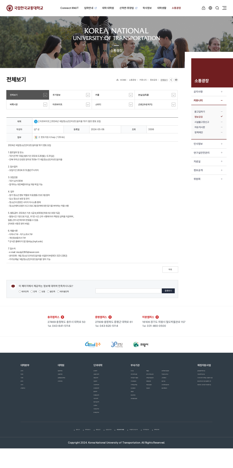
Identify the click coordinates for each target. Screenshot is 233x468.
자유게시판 (208, 127)
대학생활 (161, 8)
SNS (171, 80)
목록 (170, 269)
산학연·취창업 (128, 8)
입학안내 (90, 8)
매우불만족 (63, 291)
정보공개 (208, 170)
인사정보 (208, 143)
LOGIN (202, 8)
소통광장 (176, 8)
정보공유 (208, 116)
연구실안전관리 (208, 152)
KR (209, 8)
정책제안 (208, 132)
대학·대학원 (108, 8)
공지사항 (208, 91)
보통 (42, 291)
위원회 (208, 179)
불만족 (51, 291)
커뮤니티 (208, 100)
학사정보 (147, 8)
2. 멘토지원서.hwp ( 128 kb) (51, 137)
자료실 (208, 161)
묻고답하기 (208, 111)
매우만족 (24, 291)
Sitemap (224, 8)
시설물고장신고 (208, 122)
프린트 (176, 80)
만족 (34, 291)
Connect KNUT (69, 8)
